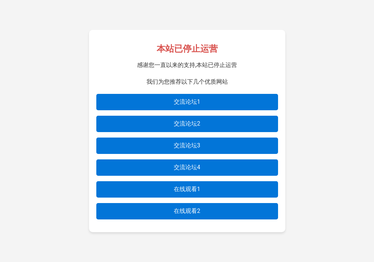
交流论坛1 (187, 101)
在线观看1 (187, 189)
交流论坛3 (187, 145)
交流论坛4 (187, 167)
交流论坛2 (187, 123)
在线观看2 (187, 210)
